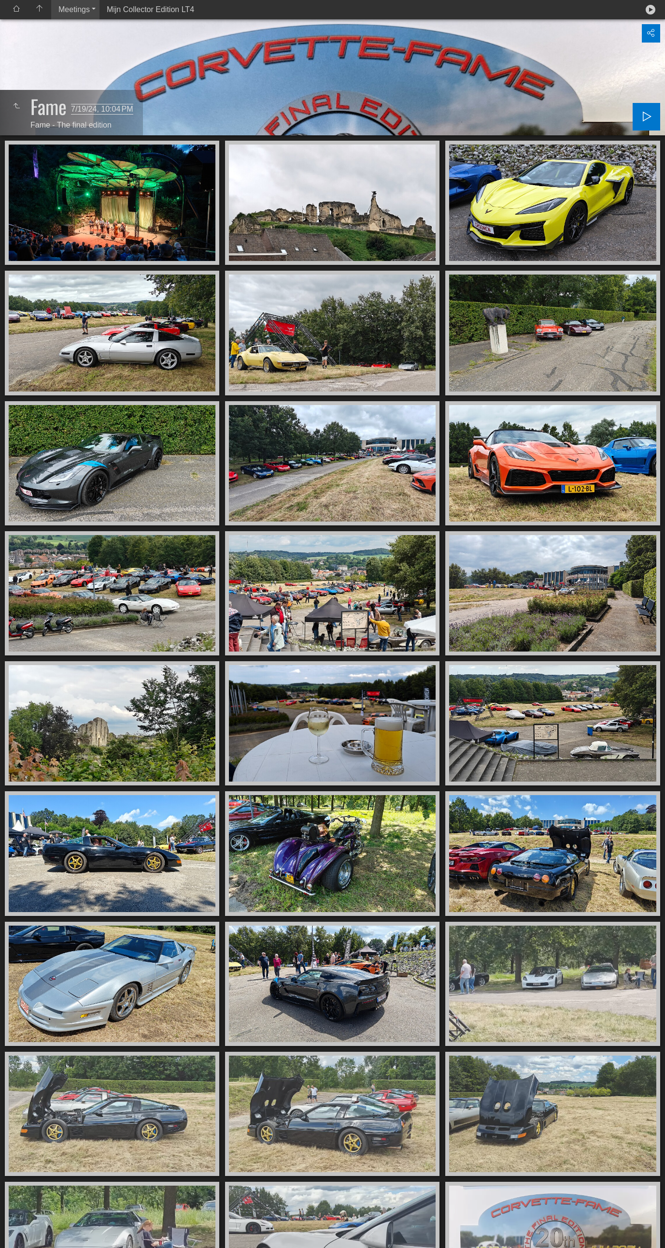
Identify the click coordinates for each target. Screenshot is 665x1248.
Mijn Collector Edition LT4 (150, 9)
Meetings (74, 9)
